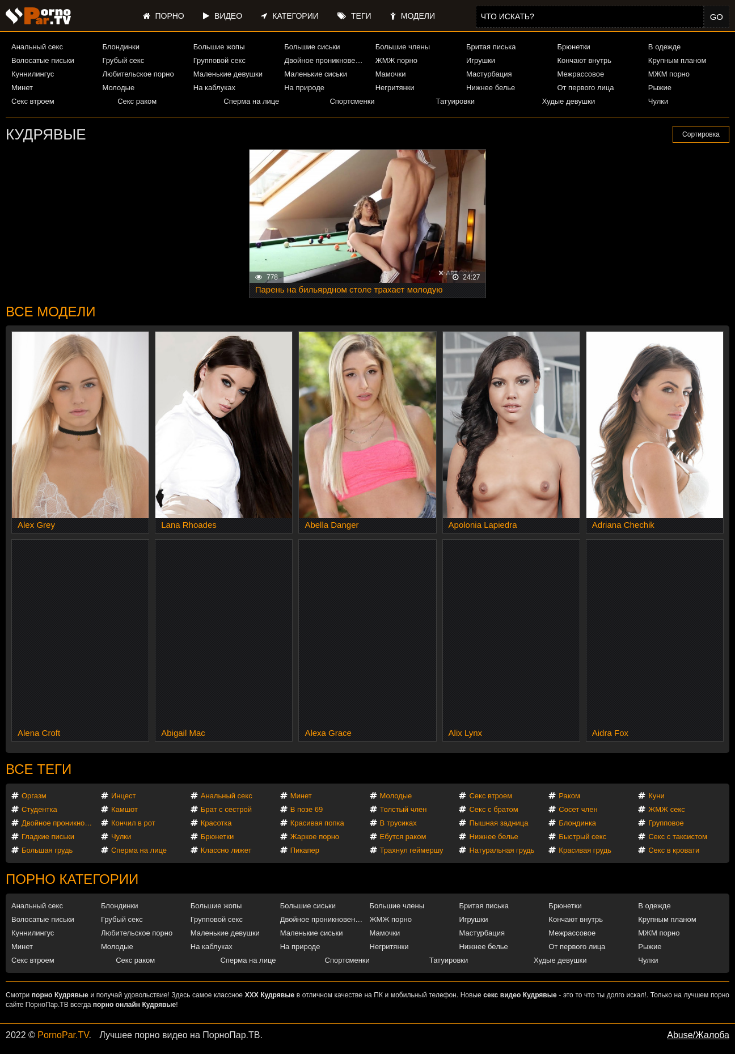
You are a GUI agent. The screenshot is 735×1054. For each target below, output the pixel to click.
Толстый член (403, 809)
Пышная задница (498, 823)
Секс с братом (493, 809)
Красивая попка (317, 823)
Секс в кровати (673, 850)
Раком (569, 795)
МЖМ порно (669, 74)
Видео (222, 15)
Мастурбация (489, 74)
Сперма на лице (251, 101)
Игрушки (480, 60)
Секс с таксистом (677, 836)
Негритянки (395, 87)
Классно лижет (226, 850)
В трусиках (398, 823)
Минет (22, 87)
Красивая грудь (585, 850)
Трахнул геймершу (411, 850)
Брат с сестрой (226, 809)
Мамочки (390, 74)
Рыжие (659, 87)
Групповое (665, 823)
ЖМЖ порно (396, 60)
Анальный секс (37, 47)
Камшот (124, 809)
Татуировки (455, 101)
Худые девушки (568, 101)
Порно (163, 15)
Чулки (658, 101)
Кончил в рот (133, 823)
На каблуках (214, 87)
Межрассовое (580, 74)
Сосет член (578, 809)
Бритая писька (491, 47)
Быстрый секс (582, 836)
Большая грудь (47, 850)
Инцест (123, 795)
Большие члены (402, 47)
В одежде (664, 47)
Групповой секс (219, 60)
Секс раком (137, 101)
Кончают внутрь (584, 60)
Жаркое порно (314, 836)
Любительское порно (138, 74)
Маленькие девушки (228, 74)
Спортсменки (352, 101)
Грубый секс (123, 60)
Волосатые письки (42, 60)
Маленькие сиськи (315, 74)
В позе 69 (306, 809)
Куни (656, 795)
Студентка (39, 809)
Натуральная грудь (501, 850)
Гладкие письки (48, 836)
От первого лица (585, 87)
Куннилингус (32, 74)
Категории (289, 15)
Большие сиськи (312, 47)
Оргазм (34, 795)
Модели (412, 15)
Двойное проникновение (324, 60)
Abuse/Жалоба (698, 1035)
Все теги (38, 769)
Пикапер (304, 850)
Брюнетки (573, 47)
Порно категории (72, 879)
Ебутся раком (403, 836)
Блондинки (121, 47)
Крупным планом (677, 60)
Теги (354, 15)
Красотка (216, 823)
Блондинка (577, 823)
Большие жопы (219, 47)
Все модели (51, 311)
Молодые (118, 87)
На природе (304, 87)
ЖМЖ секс (666, 809)
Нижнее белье (490, 87)
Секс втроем (32, 101)
